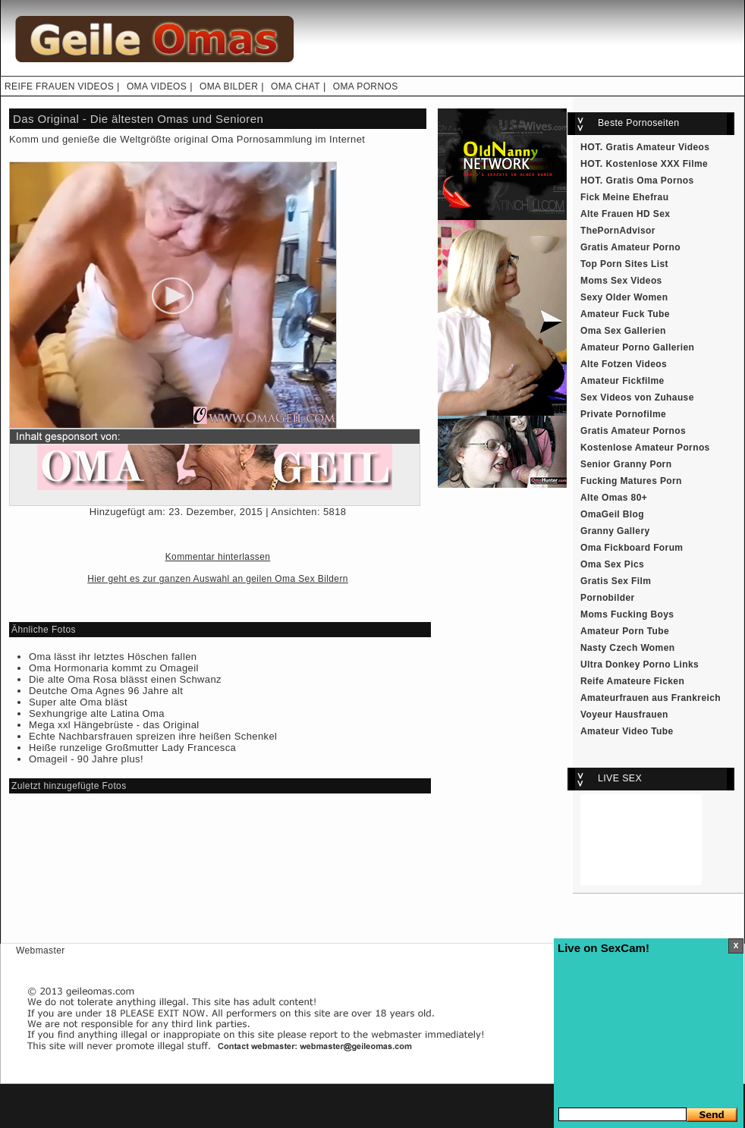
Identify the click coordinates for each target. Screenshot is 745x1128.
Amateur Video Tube (627, 731)
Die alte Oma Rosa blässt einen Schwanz (125, 679)
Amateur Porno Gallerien (637, 347)
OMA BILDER (229, 86)
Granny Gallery (615, 531)
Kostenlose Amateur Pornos (645, 447)
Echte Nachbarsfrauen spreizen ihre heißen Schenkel (153, 736)
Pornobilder (607, 597)
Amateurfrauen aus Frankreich (650, 698)
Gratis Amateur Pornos (633, 431)
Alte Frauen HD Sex (625, 214)
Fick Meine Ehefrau (624, 197)
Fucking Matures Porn (631, 481)
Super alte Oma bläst (78, 702)
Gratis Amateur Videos (658, 147)
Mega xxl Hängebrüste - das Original (114, 725)
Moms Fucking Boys (627, 614)
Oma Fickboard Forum (631, 547)
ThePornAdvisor (617, 230)
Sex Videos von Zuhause (637, 397)
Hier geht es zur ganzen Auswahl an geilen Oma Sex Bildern (217, 578)
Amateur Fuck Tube (625, 314)
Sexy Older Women (624, 297)
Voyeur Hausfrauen (624, 714)
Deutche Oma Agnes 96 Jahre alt (106, 690)
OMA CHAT (295, 86)
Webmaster (40, 950)
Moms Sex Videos (621, 280)
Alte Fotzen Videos (623, 364)
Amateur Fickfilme (622, 380)
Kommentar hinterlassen (218, 556)
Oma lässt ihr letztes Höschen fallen (112, 656)
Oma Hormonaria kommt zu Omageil (114, 668)
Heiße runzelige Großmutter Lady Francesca (132, 747)
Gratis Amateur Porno (630, 247)
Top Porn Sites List (624, 264)
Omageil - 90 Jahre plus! (86, 759)
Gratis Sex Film (615, 581)
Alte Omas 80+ (613, 497)
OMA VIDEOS (157, 86)
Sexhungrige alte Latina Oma (97, 713)
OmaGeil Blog (612, 514)
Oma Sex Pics (612, 564)
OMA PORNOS (365, 86)
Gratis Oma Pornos (650, 180)
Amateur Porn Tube (624, 631)
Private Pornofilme (623, 414)
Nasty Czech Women (627, 648)
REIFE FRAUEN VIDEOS (59, 86)
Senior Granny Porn (625, 464)
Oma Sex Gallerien (623, 330)
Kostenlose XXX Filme (657, 164)
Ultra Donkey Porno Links (639, 664)
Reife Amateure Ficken (632, 681)
